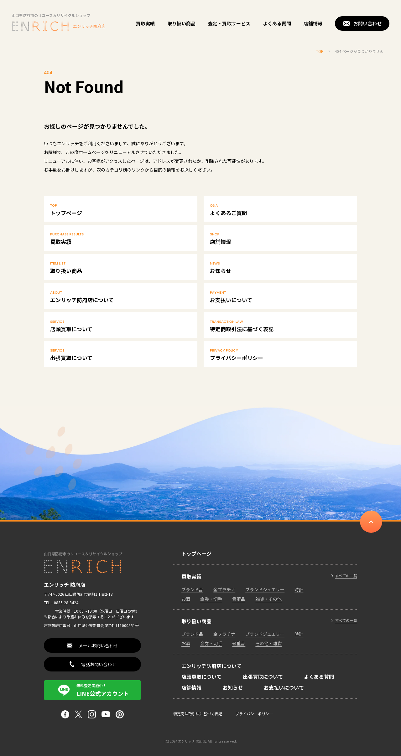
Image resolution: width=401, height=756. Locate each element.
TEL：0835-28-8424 (61, 602)
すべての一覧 (346, 576)
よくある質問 (277, 23)
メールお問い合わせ (98, 645)
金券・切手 (211, 599)
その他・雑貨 (268, 643)
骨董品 (238, 599)
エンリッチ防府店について (120, 296)
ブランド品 (192, 589)
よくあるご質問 (280, 209)
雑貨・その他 (268, 599)
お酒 (185, 599)
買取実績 (145, 23)
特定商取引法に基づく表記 (280, 325)
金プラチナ (224, 589)
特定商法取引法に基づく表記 (197, 713)
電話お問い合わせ (98, 664)
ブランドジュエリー (264, 589)
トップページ (120, 209)
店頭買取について (120, 325)
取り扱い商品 (181, 23)
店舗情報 (313, 23)
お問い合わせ (367, 23)
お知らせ (280, 267)
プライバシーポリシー (280, 354)
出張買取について (120, 354)
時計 (298, 589)
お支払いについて (280, 296)
